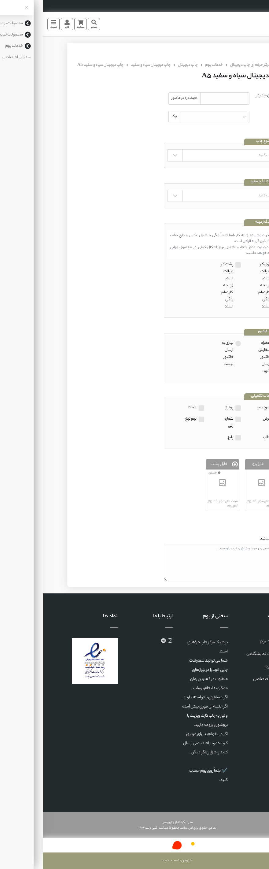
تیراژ (231, 114)
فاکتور (220, 332)
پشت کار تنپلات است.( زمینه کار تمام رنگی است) (184, 285)
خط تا (150, 407)
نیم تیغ (148, 419)
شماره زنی (186, 422)
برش (223, 419)
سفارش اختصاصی (225, 679)
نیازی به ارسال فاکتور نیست (184, 353)
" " (179, 155)
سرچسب (220, 407)
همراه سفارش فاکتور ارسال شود (221, 357)
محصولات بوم (228, 641)
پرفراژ (186, 407)
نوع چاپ (219, 141)
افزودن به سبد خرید (134, 860)
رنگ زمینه (219, 222)
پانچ (187, 437)
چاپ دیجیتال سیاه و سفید (108, 65)
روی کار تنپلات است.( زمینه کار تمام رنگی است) (221, 285)
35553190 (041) (251, 6)
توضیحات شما (227, 539)
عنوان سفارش (223, 95)
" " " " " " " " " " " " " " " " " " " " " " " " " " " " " (179, 196)
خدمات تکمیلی (219, 396)
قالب (223, 437)
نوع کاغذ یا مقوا (220, 182)
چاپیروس (125, 822)
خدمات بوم (171, 65)
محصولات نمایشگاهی (222, 654)
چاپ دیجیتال (145, 65)
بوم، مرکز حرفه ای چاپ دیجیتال (211, 65)
